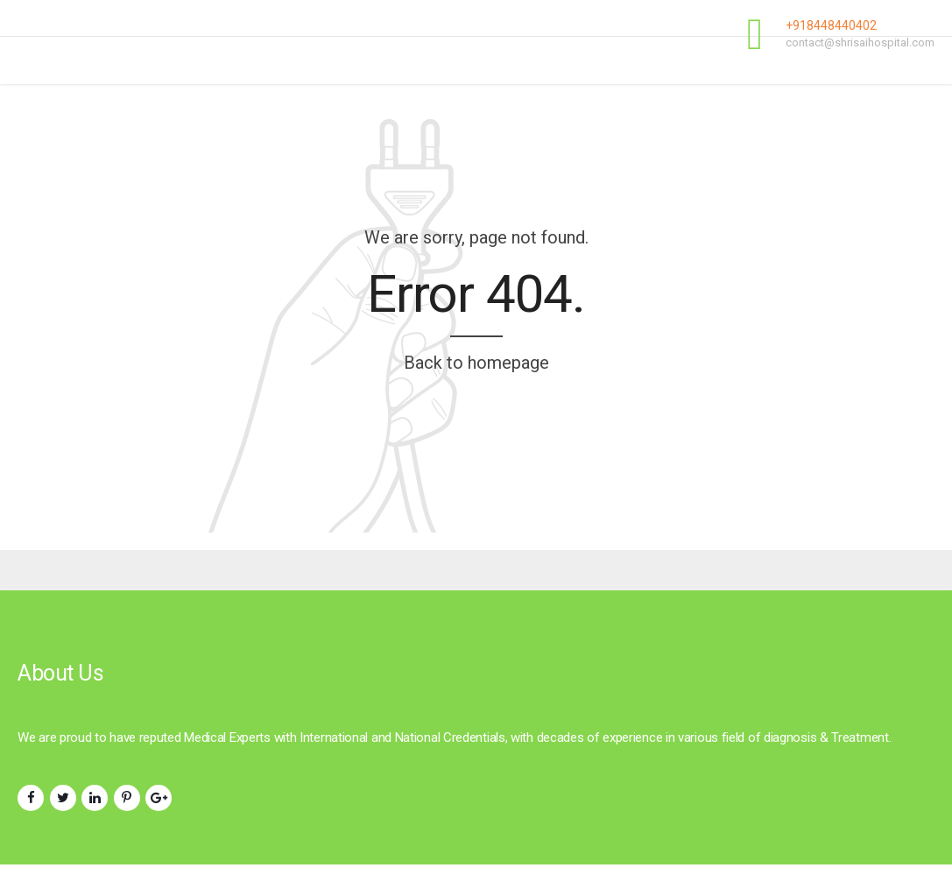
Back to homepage (476, 362)
